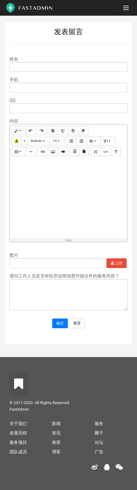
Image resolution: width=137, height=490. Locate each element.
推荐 (56, 442)
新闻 (56, 423)
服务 (99, 423)
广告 (99, 451)
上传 (117, 263)
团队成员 (18, 451)
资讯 (56, 432)
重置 (77, 323)
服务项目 (18, 442)
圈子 (99, 432)
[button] (18, 130)
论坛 (99, 442)
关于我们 (18, 423)
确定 (60, 323)
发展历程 (18, 432)
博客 (56, 451)
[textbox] (68, 197)
